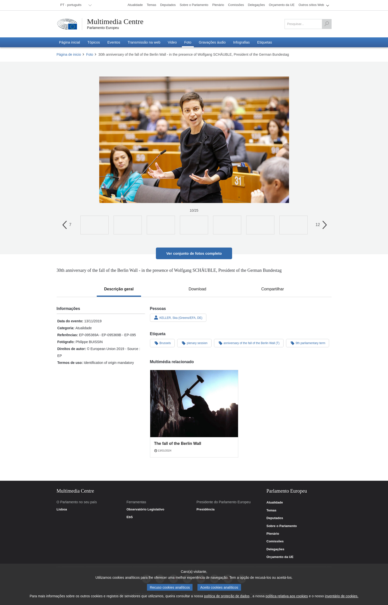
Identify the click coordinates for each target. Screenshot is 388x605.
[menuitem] (75, 5)
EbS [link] (129, 517)
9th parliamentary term (307, 343)
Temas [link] (271, 510)
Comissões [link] (275, 541)
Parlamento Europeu (103, 28)
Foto (89, 54)
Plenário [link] (273, 533)
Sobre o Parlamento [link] (282, 526)
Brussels (162, 343)
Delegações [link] (275, 549)
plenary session (194, 343)
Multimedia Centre (115, 21)
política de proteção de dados (227, 596)
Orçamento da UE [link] (280, 557)
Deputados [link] (275, 518)
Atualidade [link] (275, 502)
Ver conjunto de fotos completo (194, 253)
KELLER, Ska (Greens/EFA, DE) (178, 317)
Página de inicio (69, 54)
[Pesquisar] (326, 24)
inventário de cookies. (341, 596)
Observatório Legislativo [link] (145, 509)
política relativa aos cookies (287, 596)
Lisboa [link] (62, 509)
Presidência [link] (205, 509)
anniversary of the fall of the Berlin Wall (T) (249, 343)
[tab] (119, 289)
